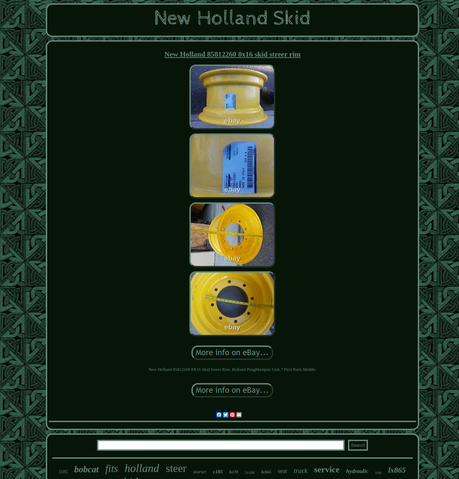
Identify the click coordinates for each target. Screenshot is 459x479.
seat (282, 471)
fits (111, 468)
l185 (63, 471)
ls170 (233, 472)
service (327, 469)
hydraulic (357, 471)
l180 (378, 473)
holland (142, 468)
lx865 (396, 470)
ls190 (250, 473)
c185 (218, 471)
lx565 (266, 471)
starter (199, 471)
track (300, 470)
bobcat (86, 469)
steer (176, 468)
